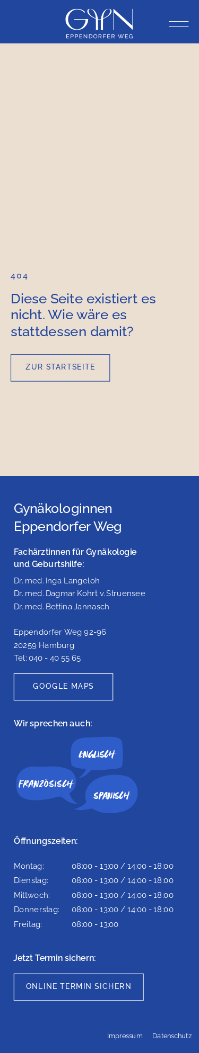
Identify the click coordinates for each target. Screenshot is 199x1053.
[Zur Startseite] (60, 368)
